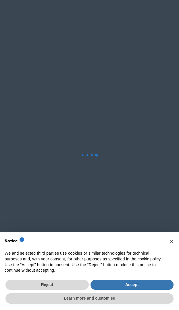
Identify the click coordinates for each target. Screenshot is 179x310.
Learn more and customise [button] (89, 298)
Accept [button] (132, 284)
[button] (171, 241)
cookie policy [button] (149, 259)
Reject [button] (47, 284)
